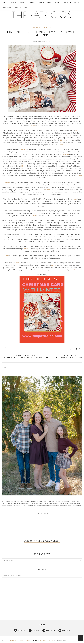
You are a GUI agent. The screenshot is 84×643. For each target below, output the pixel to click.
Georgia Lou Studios (47, 640)
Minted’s (66, 154)
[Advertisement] (42, 596)
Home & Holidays (42, 27)
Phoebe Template (24, 640)
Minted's (67, 135)
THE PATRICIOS (42, 15)
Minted (32, 126)
